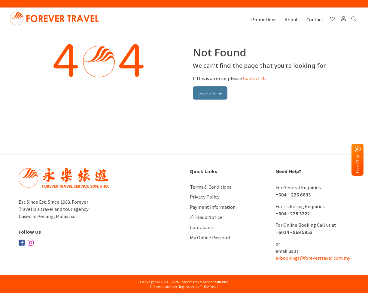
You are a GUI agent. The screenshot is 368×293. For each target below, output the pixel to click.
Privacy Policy (205, 196)
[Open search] (355, 19)
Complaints (202, 227)
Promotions (263, 19)
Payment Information (213, 207)
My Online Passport (210, 237)
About (291, 19)
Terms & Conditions (210, 187)
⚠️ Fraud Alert (13, 3)
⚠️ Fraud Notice (206, 217)
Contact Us (254, 78)
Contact (315, 19)
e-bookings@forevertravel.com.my (312, 258)
